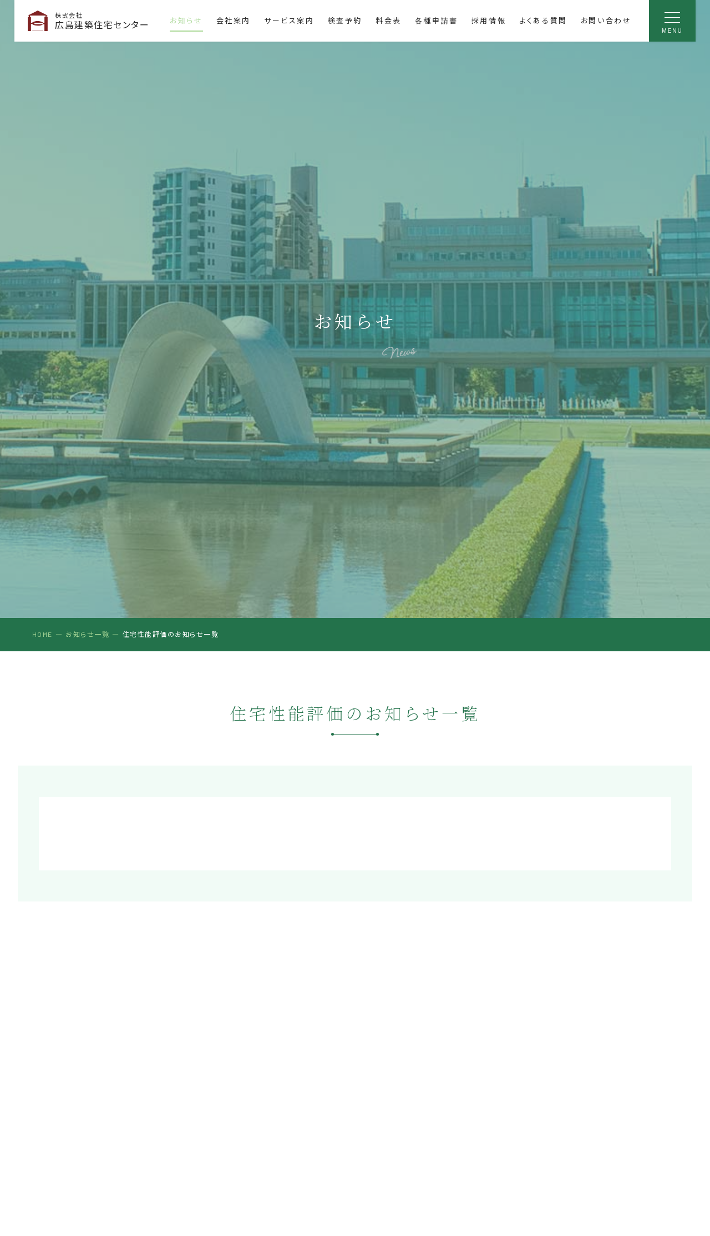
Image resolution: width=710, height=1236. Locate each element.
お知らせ (186, 20)
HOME (42, 634)
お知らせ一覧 (87, 634)
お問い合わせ (606, 20)
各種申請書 (436, 20)
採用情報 (488, 20)
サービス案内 (289, 20)
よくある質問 (543, 20)
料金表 (389, 20)
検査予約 (345, 20)
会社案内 (233, 20)
